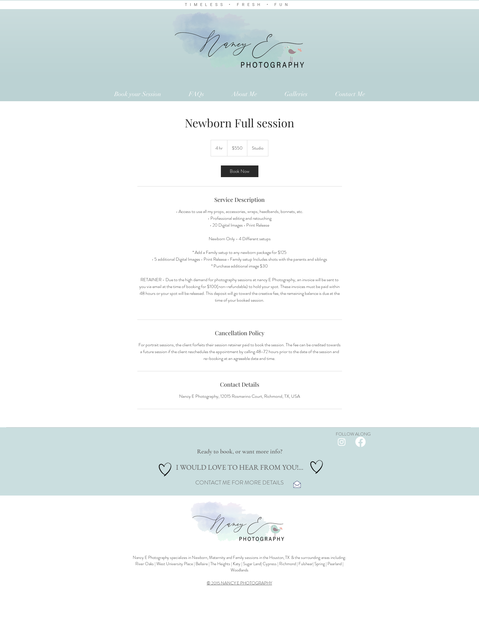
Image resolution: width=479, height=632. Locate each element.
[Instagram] (342, 442)
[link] (239, 171)
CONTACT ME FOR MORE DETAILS (239, 482)
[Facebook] (360, 442)
